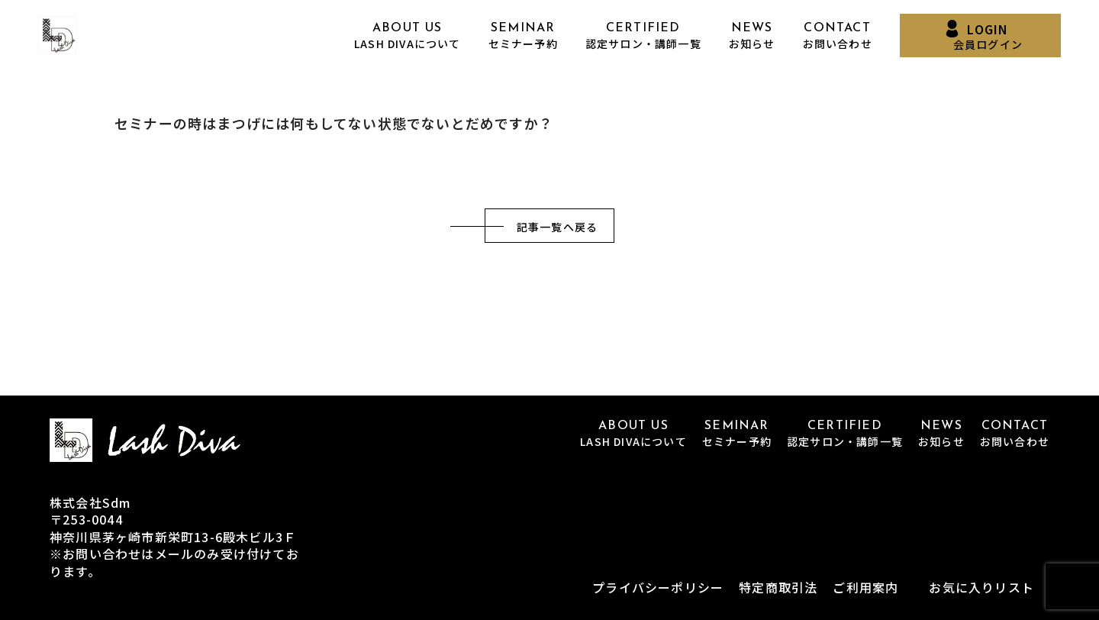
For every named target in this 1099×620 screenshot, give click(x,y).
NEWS (752, 36)
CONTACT (837, 36)
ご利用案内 (865, 587)
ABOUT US (407, 36)
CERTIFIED (643, 36)
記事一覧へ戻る (557, 226)
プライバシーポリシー (658, 587)
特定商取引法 (778, 587)
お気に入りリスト (981, 587)
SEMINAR (523, 36)
